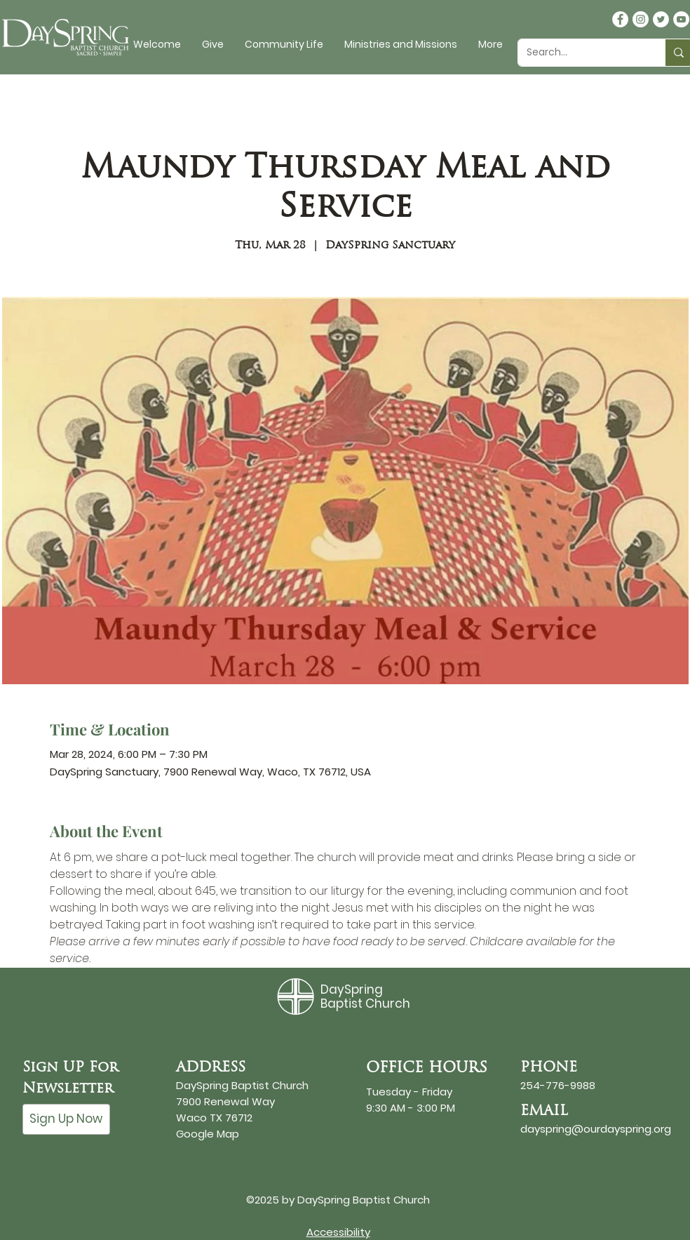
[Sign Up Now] (66, 1119)
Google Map (207, 1133)
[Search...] (581, 52)
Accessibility (338, 1232)
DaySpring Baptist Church (365, 996)
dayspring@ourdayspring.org (595, 1128)
